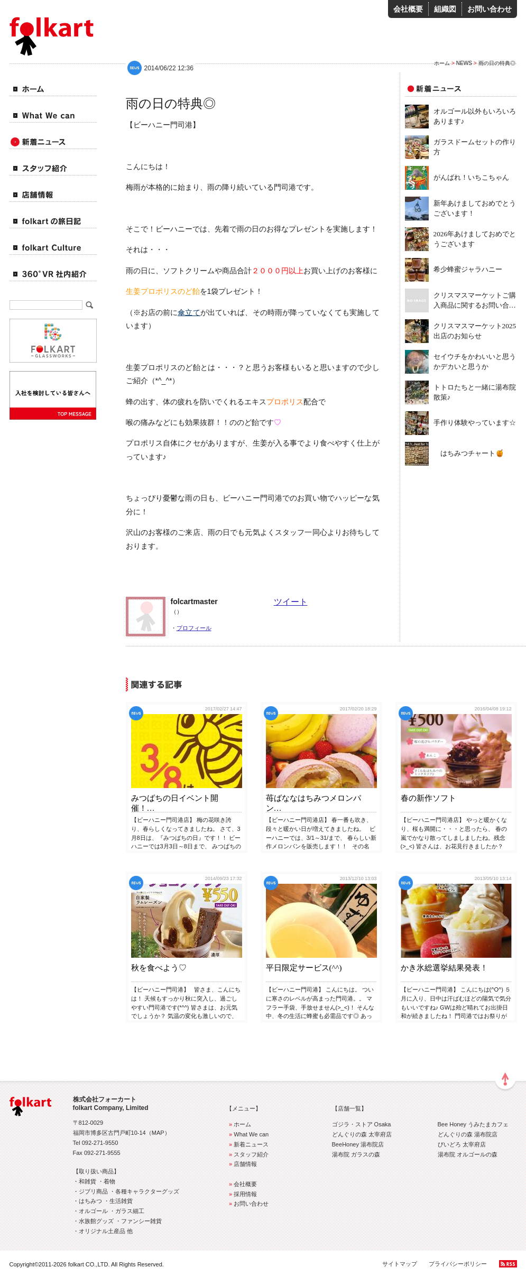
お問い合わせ (489, 9)
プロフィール (194, 628)
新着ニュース (247, 1144)
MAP (158, 1133)
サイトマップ (399, 1264)
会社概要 (408, 9)
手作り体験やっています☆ (474, 423)
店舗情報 (241, 1164)
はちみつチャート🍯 (468, 453)
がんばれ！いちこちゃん (471, 177)
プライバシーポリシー (458, 1264)
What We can (247, 1134)
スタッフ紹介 (247, 1154)
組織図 (445, 9)
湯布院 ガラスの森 (356, 1154)
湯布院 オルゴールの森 (467, 1154)
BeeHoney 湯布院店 (358, 1144)
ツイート (291, 601)
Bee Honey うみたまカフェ (473, 1124)
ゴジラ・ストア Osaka (361, 1124)
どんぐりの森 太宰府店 (362, 1134)
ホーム (442, 63)
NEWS (464, 63)
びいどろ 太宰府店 (462, 1144)
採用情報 (241, 1194)
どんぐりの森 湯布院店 (467, 1134)
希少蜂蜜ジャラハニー (467, 269)
